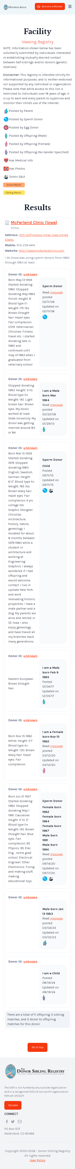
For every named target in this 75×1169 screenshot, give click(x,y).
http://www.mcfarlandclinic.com (41, 250)
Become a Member (50, 6)
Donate (13, 1105)
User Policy (37, 1160)
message (56, 292)
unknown (30, 274)
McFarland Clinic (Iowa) (34, 222)
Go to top (38, 1047)
